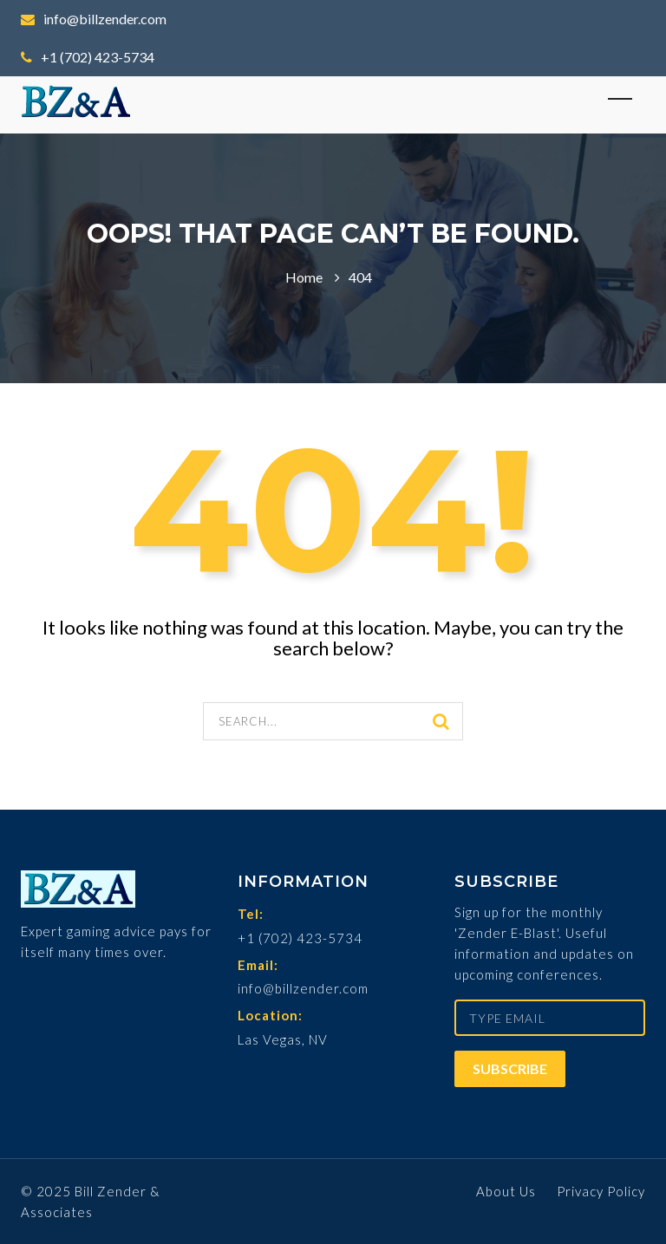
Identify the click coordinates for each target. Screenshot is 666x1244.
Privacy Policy (601, 1191)
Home (304, 277)
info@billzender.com (93, 18)
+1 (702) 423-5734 (87, 57)
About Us (506, 1191)
